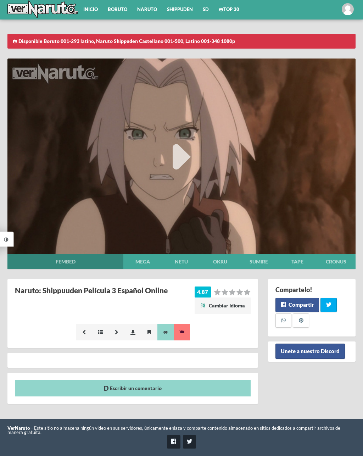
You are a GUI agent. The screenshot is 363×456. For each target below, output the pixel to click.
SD (206, 9)
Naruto (147, 9)
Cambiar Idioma (222, 305)
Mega (142, 261)
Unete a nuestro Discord (310, 351)
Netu (181, 261)
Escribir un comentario (133, 388)
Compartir (297, 304)
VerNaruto (18, 428)
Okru (220, 261)
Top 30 (229, 9)
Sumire (259, 261)
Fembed (66, 261)
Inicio (90, 9)
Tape (297, 261)
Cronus (336, 261)
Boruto (117, 9)
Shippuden (180, 9)
